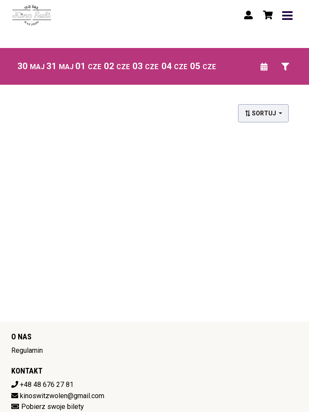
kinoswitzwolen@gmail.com (62, 396)
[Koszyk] (266, 15)
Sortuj (261, 113)
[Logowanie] (248, 15)
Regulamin (27, 350)
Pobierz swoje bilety (52, 406)
